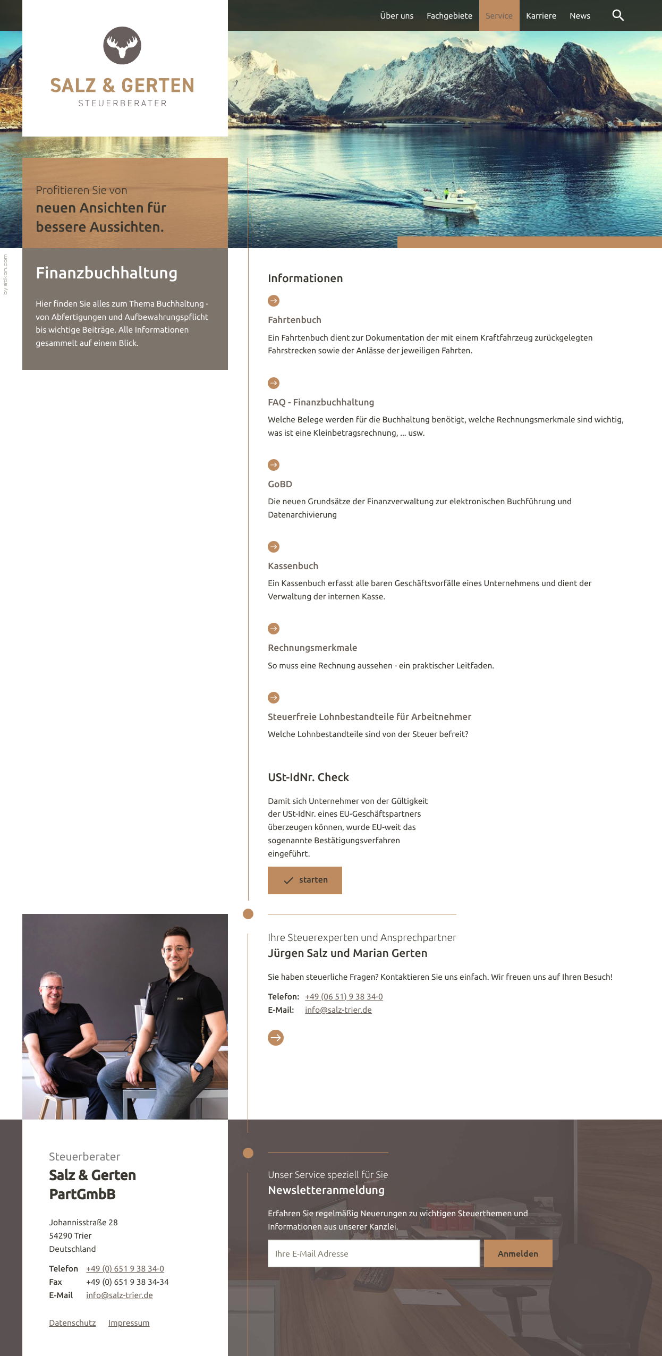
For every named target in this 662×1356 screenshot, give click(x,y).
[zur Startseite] (125, 68)
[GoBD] (447, 493)
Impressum (129, 1322)
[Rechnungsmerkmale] (447, 650)
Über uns (397, 15)
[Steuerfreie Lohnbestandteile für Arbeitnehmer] (447, 719)
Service (499, 15)
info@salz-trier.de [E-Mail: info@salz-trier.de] (338, 1009)
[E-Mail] (374, 1253)
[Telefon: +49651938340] (125, 1268)
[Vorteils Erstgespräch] (276, 1039)
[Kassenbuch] (447, 575)
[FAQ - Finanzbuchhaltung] (447, 411)
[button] (305, 880)
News (580, 15)
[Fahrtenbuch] (447, 329)
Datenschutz (72, 1322)
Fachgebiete (449, 15)
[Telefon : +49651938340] (344, 996)
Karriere (541, 15)
